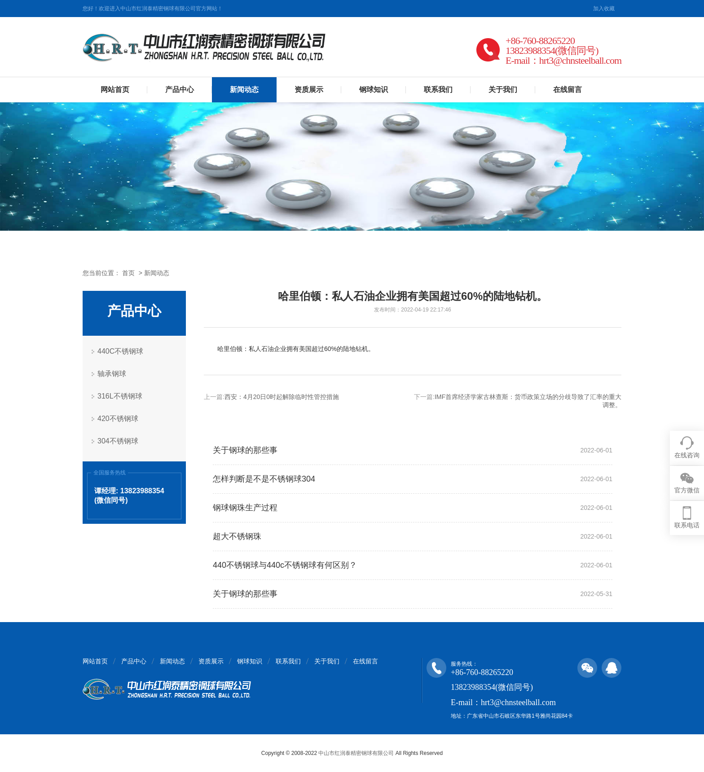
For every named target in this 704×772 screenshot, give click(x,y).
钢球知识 (373, 89)
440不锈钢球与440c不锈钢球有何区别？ (285, 565)
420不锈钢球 (117, 418)
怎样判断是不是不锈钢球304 (264, 478)
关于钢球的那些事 (245, 450)
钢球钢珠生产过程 (245, 507)
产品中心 (179, 89)
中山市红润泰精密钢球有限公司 (356, 753)
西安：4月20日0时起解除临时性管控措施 (281, 396)
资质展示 (309, 89)
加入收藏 (604, 8)
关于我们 (502, 89)
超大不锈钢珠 (237, 536)
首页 (128, 272)
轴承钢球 (111, 373)
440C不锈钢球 (120, 351)
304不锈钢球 (117, 441)
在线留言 (567, 89)
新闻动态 (244, 89)
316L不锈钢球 (119, 396)
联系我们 (438, 89)
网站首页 (115, 89)
